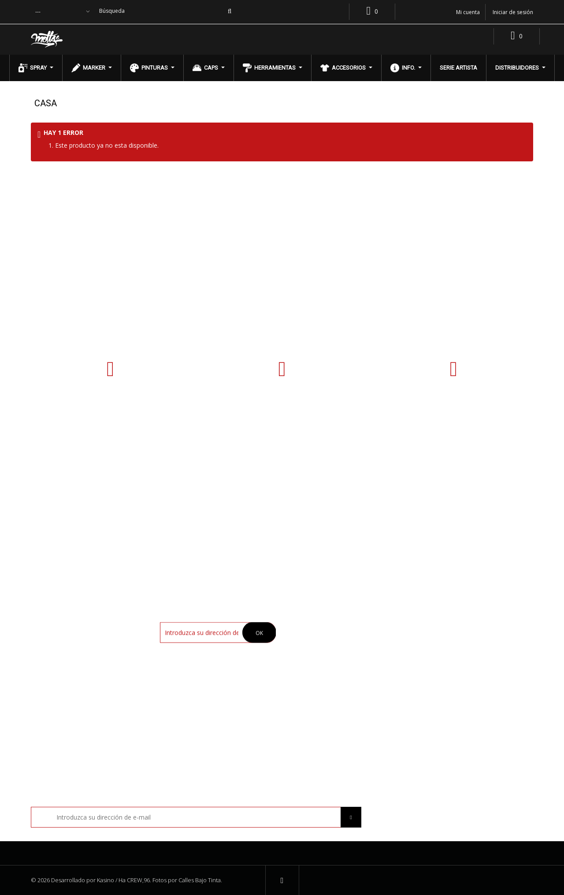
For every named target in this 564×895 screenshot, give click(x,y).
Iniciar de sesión (513, 12)
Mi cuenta (437, 605)
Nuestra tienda (315, 626)
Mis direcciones (444, 639)
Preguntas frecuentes (325, 682)
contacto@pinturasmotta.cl (453, 413)
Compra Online (315, 639)
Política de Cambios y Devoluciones (344, 667)
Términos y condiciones (327, 653)
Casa (45, 103)
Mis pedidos (439, 626)
